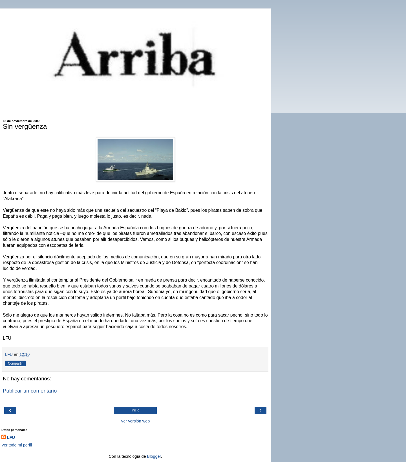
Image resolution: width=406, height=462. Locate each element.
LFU (11, 437)
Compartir (15, 363)
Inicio (135, 410)
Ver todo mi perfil (16, 445)
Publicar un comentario (30, 391)
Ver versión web (135, 421)
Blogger (154, 456)
